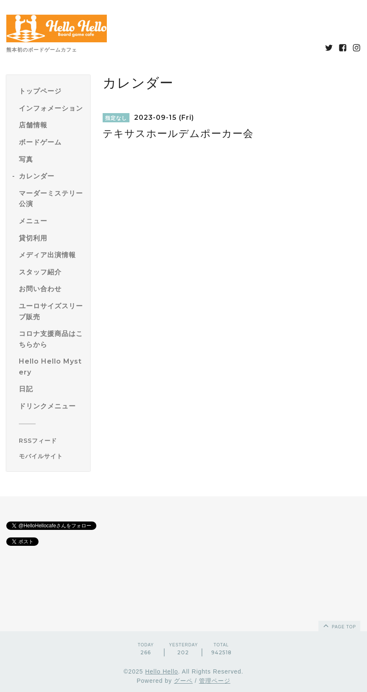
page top (339, 625)
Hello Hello (161, 671)
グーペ (183, 680)
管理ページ (214, 680)
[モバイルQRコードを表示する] (51, 456)
